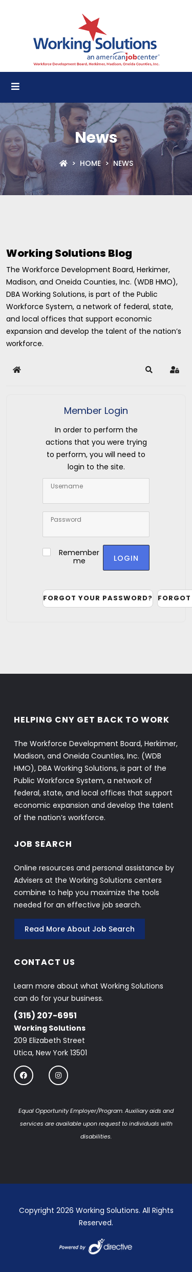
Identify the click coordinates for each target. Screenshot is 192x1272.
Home (90, 163)
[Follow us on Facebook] (23, 1075)
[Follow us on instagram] (58, 1075)
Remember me (79, 556)
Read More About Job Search (80, 929)
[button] (149, 369)
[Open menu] (15, 87)
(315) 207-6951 (45, 1015)
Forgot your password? (98, 598)
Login (126, 558)
